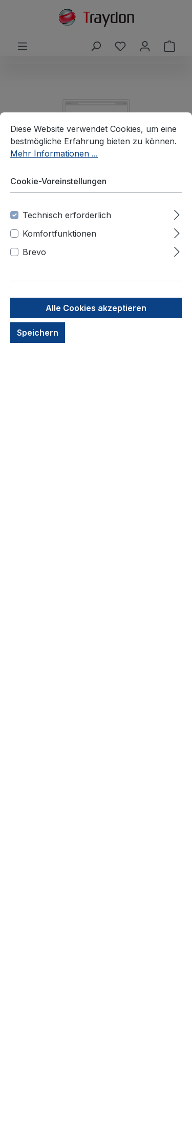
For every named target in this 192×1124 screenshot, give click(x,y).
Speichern (37, 332)
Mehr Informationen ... (54, 153)
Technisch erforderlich (67, 215)
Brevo (34, 252)
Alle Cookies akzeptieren (96, 308)
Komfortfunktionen (59, 233)
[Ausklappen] (177, 213)
